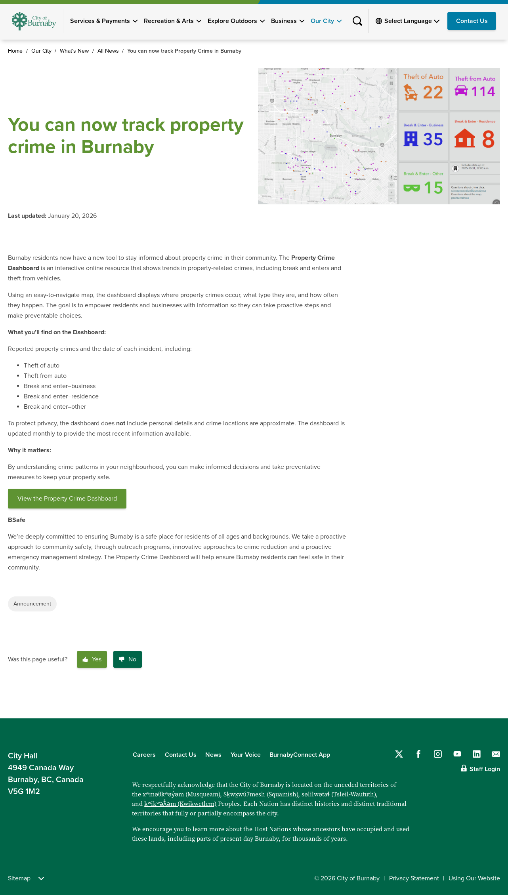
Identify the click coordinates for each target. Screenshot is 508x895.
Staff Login (485, 769)
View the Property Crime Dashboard (67, 499)
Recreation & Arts (169, 21)
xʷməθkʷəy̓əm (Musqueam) (181, 794)
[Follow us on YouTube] (457, 754)
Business (284, 21)
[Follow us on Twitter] (399, 754)
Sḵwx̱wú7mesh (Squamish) (260, 794)
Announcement (32, 603)
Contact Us (472, 21)
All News (108, 51)
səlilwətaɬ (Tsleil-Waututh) (339, 794)
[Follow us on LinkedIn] (477, 754)
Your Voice (246, 755)
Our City (322, 21)
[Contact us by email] (496, 754)
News (213, 755)
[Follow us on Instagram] (438, 754)
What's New (74, 51)
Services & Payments (100, 21)
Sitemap (26, 878)
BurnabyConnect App (299, 755)
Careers (144, 755)
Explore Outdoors (232, 21)
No (127, 659)
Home (15, 51)
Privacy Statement (414, 878)
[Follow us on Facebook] (418, 754)
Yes (91, 659)
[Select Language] (411, 21)
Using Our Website (474, 878)
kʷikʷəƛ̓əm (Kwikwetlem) (180, 804)
